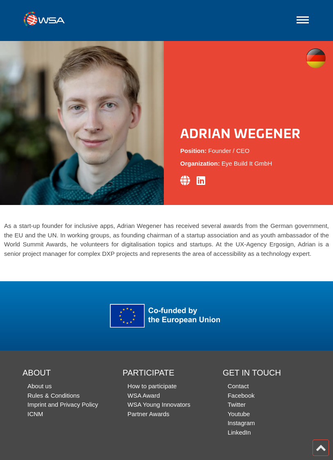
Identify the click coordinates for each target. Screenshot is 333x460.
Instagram (241, 422)
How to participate (152, 386)
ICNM (35, 413)
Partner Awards (148, 413)
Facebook (241, 395)
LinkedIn (239, 432)
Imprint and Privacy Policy (62, 404)
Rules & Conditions (53, 395)
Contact (238, 386)
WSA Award (143, 395)
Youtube (239, 413)
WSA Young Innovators (158, 404)
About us (39, 386)
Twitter (237, 404)
